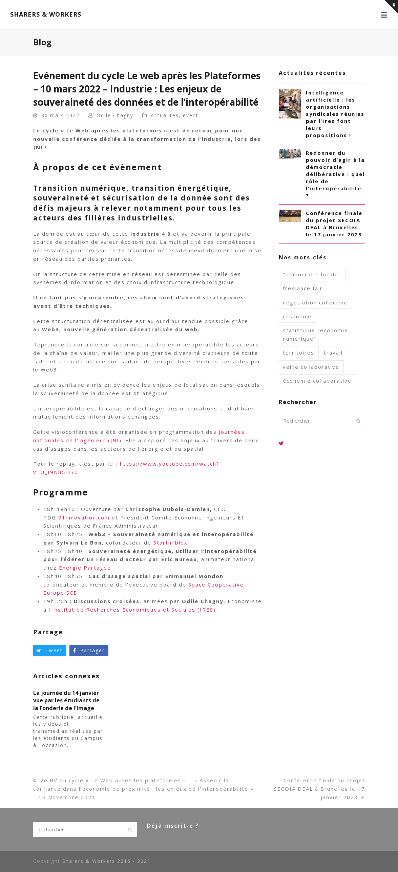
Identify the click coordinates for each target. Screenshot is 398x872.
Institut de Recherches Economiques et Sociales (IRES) (134, 609)
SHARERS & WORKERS (45, 14)
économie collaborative (317, 380)
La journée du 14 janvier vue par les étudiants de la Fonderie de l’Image (66, 700)
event (190, 115)
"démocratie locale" (312, 274)
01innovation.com (84, 517)
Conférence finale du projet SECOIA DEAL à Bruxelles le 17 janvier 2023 (319, 789)
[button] (384, 14)
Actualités (165, 115)
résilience (297, 316)
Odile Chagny (115, 115)
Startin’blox (170, 542)
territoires (298, 352)
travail (333, 352)
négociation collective (315, 302)
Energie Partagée (85, 567)
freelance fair (303, 288)
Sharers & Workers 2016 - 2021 (106, 861)
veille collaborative (311, 366)
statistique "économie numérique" (315, 334)
